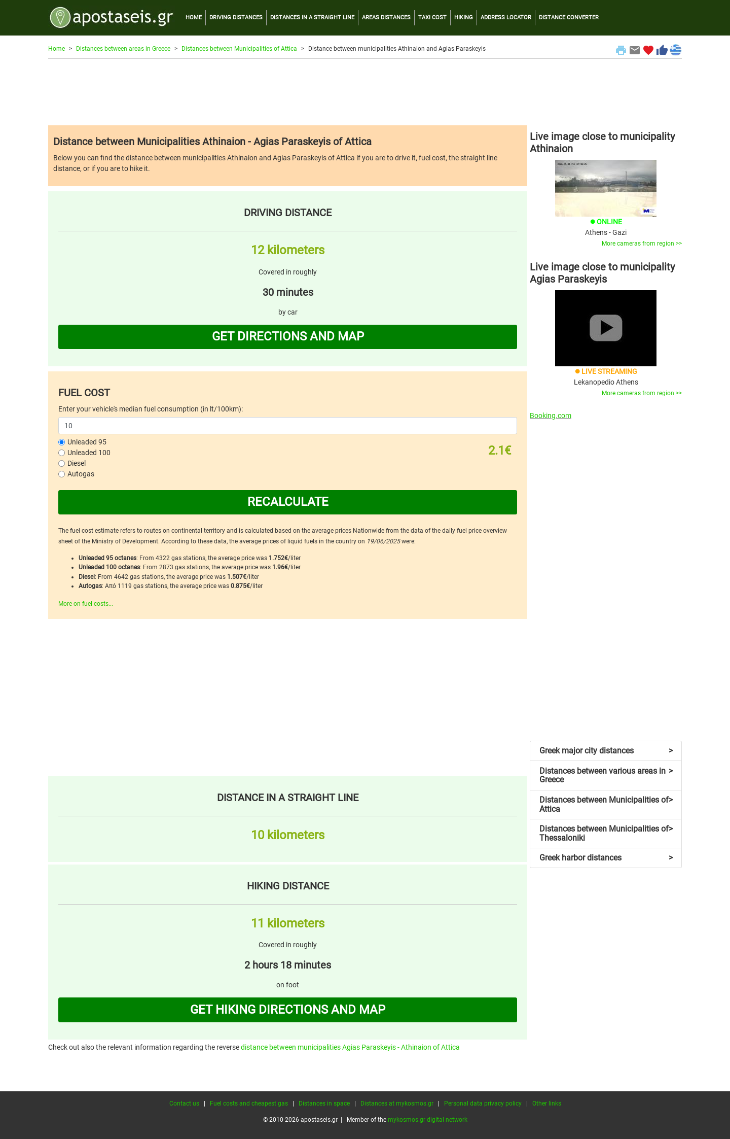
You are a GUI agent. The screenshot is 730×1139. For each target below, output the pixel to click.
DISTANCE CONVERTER (569, 17)
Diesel (76, 463)
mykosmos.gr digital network (427, 1119)
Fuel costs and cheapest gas (249, 1103)
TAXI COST (432, 17)
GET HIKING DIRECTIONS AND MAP (287, 1010)
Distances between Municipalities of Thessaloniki (606, 833)
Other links (546, 1103)
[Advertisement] (365, 92)
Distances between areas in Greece (123, 48)
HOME (194, 17)
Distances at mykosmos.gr (396, 1103)
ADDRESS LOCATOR (506, 17)
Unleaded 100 (89, 452)
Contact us (184, 1103)
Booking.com (550, 415)
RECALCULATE (287, 502)
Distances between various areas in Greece (606, 775)
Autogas (80, 474)
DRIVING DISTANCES (236, 17)
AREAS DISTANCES (386, 17)
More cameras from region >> (642, 243)
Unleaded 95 (86, 442)
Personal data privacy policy (483, 1103)
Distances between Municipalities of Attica (239, 48)
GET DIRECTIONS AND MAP (288, 336)
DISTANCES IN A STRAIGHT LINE (312, 17)
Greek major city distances (606, 750)
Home (56, 48)
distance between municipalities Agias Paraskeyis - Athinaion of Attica (350, 1047)
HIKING (463, 17)
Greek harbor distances (606, 857)
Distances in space (324, 1103)
